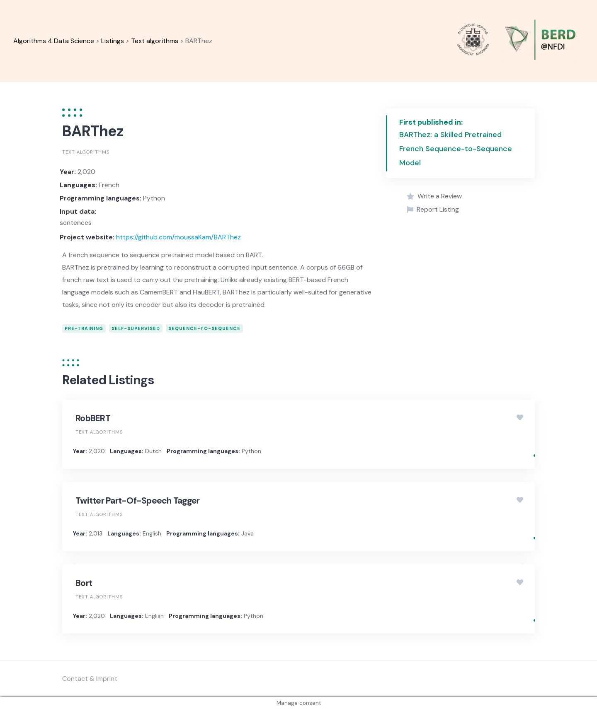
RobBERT (92, 418)
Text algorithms (85, 152)
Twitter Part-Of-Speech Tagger (137, 500)
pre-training (84, 328)
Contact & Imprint (89, 678)
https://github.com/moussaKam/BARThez (178, 237)
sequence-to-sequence (204, 328)
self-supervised (136, 328)
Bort (83, 583)
